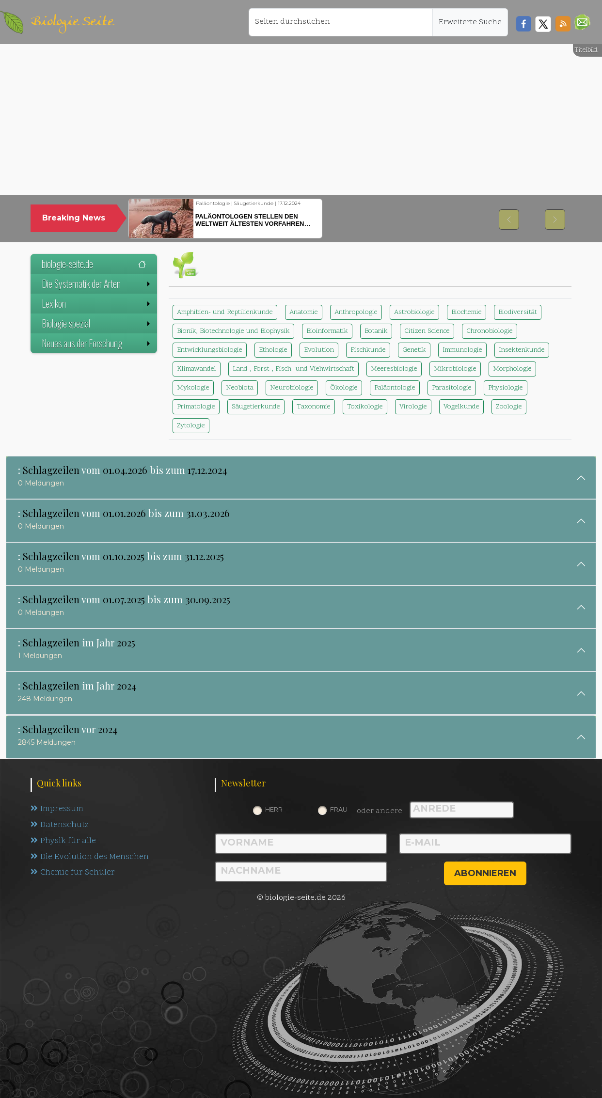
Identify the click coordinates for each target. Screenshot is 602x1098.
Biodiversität (517, 312)
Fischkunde (368, 350)
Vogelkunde (461, 406)
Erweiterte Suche (470, 22)
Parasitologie (452, 387)
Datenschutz (60, 825)
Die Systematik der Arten (97, 283)
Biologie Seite (72, 22)
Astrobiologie (414, 312)
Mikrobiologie (455, 369)
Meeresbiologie (394, 369)
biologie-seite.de (94, 263)
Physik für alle (63, 841)
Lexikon (97, 303)
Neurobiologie (292, 387)
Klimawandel (196, 369)
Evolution (319, 350)
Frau (339, 809)
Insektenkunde (522, 350)
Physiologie (505, 387)
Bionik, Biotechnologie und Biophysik (233, 331)
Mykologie (193, 387)
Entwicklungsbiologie (209, 350)
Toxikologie (365, 406)
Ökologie (344, 387)
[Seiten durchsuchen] (341, 22)
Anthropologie (356, 312)
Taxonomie (314, 406)
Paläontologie (394, 387)
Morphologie (512, 369)
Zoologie (509, 406)
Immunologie (462, 350)
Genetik (414, 350)
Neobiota (239, 387)
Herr (274, 809)
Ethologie (273, 350)
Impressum (57, 809)
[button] (582, 22)
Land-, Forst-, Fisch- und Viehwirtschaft (293, 369)
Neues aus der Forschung (97, 343)
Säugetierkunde (256, 406)
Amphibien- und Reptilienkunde (225, 312)
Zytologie (191, 425)
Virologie (413, 406)
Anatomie (303, 312)
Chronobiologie (489, 331)
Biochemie (466, 312)
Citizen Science (427, 331)
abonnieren (485, 873)
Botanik (376, 331)
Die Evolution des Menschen (90, 857)
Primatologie (196, 406)
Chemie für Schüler (73, 873)
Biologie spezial (97, 323)
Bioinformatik (327, 331)
